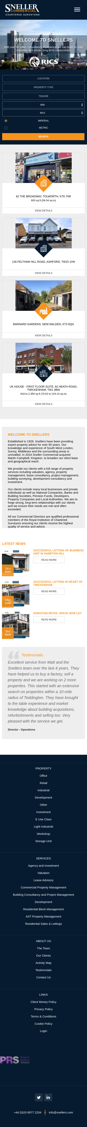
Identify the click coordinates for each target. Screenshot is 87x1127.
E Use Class (43, 819)
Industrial (44, 790)
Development (43, 797)
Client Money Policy (43, 1002)
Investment (43, 812)
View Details (43, 210)
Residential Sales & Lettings (43, 923)
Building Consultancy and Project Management (43, 894)
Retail (43, 783)
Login (43, 1031)
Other (43, 804)
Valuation (43, 873)
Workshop (43, 833)
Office (43, 775)
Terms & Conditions (43, 1016)
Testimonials (32, 655)
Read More (49, 559)
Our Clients (43, 955)
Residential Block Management (43, 909)
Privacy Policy (43, 1009)
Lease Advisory (43, 880)
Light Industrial (43, 826)
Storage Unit (43, 841)
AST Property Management (43, 916)
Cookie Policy (44, 1023)
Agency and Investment (43, 865)
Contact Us (43, 977)
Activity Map (44, 962)
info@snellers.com (61, 1112)
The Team (43, 948)
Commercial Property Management (43, 887)
